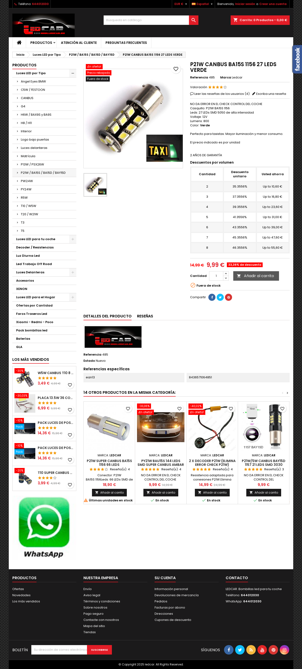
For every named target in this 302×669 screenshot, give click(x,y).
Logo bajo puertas (35, 139)
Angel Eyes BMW (33, 81)
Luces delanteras (34, 148)
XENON (21, 289)
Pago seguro (93, 613)
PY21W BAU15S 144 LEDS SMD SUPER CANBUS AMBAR (160, 462)
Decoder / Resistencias (35, 247)
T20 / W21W (29, 214)
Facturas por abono (170, 607)
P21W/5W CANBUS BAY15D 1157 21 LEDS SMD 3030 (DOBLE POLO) (263, 464)
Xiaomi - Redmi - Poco (34, 322)
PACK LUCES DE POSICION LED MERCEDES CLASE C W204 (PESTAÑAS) (56, 423)
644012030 (40, 4)
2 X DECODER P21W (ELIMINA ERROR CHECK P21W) (212, 462)
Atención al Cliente (79, 42)
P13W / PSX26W (32, 164)
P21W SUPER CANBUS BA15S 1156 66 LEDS (109, 462)
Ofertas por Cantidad (34, 305)
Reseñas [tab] (145, 316)
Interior (26, 131)
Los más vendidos (30, 359)
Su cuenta (165, 578)
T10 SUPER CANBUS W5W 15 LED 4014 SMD (56, 473)
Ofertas (18, 589)
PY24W (26, 189)
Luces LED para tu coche (35, 239)
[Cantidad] (216, 276)
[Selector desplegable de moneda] (181, 4)
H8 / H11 (26, 123)
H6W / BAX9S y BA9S (36, 114)
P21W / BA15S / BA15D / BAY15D (43, 172)
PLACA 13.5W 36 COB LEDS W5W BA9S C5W (56, 398)
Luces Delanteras (30, 272)
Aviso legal (91, 595)
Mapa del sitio (94, 626)
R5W (24, 197)
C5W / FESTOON (33, 89)
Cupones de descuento (173, 620)
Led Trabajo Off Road (34, 264)
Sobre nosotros (95, 607)
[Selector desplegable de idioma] (203, 4)
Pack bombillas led (31, 330)
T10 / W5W (28, 206)
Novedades (21, 595)
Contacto (237, 578)
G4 (23, 106)
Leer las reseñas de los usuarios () (222, 94)
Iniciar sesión (245, 4)
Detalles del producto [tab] (107, 316)
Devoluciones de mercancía (177, 595)
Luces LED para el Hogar (35, 297)
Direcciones (164, 613)
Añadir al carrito (255, 276)
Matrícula (28, 156)
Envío (87, 589)
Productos (41, 42)
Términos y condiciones (101, 601)
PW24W (27, 181)
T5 (22, 231)
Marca (225, 77)
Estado (89, 361)
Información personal (171, 589)
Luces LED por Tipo (31, 73)
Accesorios (25, 280)
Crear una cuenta (273, 4)
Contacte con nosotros (101, 620)
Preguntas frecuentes (126, 42)
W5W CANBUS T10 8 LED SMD (56, 373)
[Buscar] (151, 20)
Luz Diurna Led (28, 255)
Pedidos (161, 601)
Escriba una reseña (271, 94)
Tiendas (89, 632)
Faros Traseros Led (31, 314)
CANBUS (27, 98)
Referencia (199, 77)
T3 (22, 222)
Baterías (23, 338)
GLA (19, 347)
